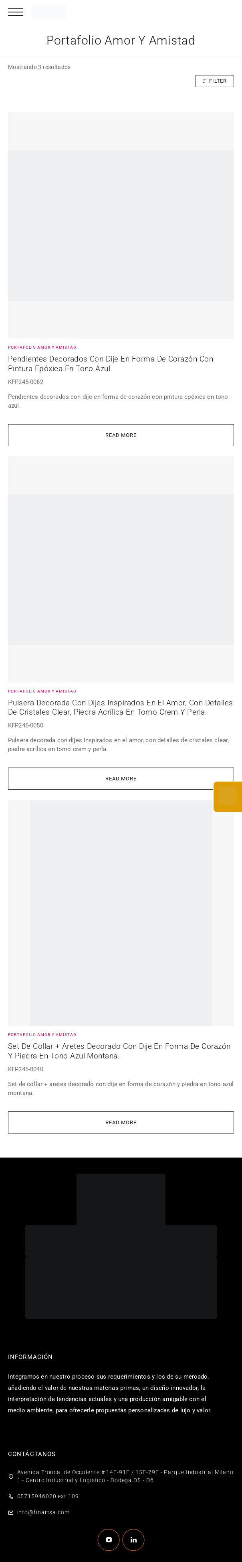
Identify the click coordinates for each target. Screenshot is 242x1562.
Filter (215, 81)
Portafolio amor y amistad (42, 347)
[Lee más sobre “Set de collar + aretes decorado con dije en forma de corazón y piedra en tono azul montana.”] (121, 1122)
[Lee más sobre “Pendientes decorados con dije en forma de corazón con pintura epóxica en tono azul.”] (121, 435)
